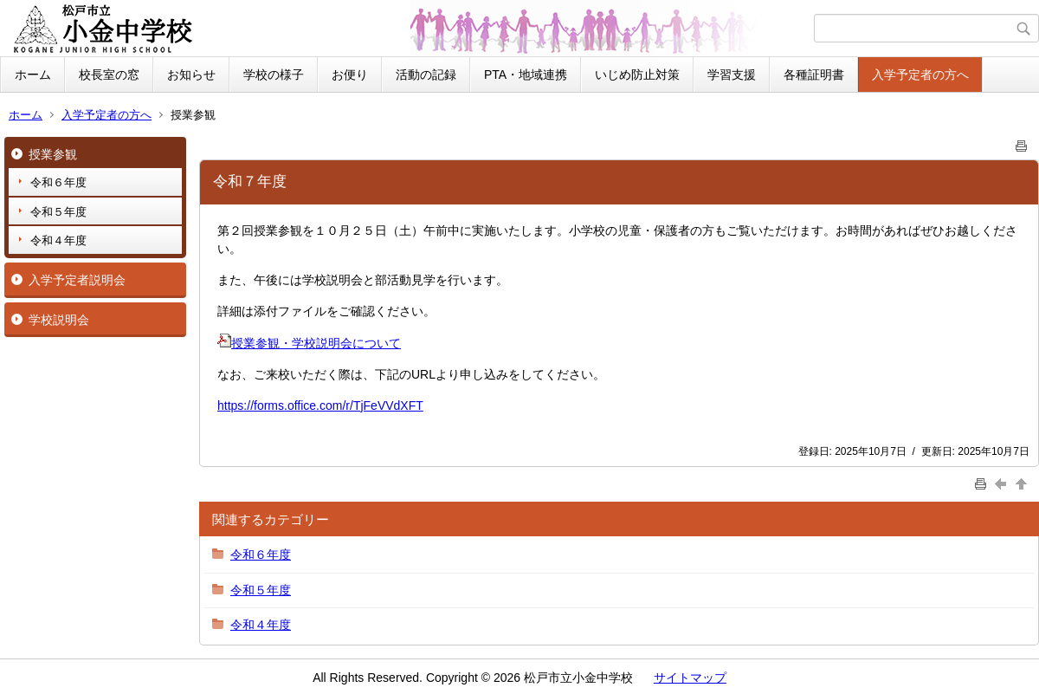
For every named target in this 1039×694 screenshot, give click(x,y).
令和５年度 (58, 211)
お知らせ (191, 74)
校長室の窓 (109, 74)
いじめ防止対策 (637, 74)
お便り (350, 74)
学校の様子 (273, 74)
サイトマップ (690, 677)
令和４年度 (58, 240)
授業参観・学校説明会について (309, 343)
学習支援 (731, 74)
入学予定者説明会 (77, 280)
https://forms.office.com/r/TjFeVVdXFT (320, 405)
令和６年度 (58, 182)
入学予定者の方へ (920, 74)
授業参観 (53, 154)
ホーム (33, 74)
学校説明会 (59, 320)
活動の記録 (426, 74)
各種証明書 (814, 74)
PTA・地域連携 (525, 74)
